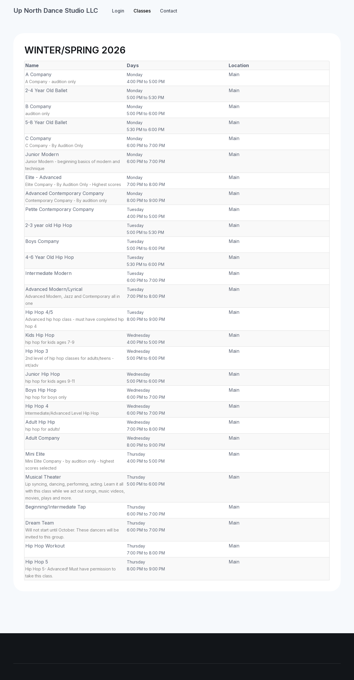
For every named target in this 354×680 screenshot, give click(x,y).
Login (118, 11)
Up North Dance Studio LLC (55, 10)
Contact (168, 11)
